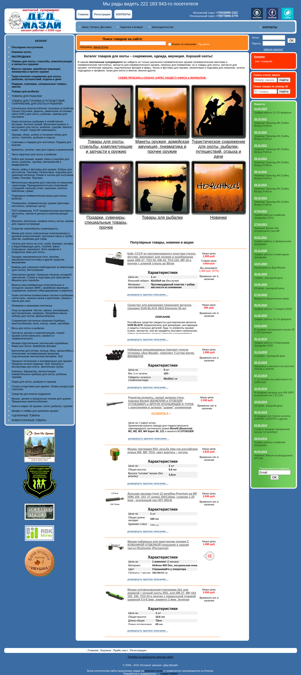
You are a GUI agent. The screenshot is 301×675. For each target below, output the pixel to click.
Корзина (106, 650)
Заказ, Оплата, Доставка (96, 27)
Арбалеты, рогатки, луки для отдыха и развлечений (42, 149)
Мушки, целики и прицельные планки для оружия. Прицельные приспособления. (42, 400)
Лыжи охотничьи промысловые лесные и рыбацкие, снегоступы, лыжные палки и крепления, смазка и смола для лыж (43, 298)
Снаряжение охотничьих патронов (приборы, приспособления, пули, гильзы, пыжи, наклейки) (40, 322)
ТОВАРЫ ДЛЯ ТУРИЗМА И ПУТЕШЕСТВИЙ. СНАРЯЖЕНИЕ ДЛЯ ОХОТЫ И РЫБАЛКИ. (38, 102)
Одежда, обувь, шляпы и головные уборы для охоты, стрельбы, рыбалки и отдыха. (39, 136)
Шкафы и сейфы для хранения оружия (35, 410)
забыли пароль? (273, 49)
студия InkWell (168, 673)
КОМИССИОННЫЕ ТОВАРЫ (29, 420)
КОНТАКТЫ (123, 14)
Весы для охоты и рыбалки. (28, 328)
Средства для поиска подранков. (31, 393)
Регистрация (102, 14)
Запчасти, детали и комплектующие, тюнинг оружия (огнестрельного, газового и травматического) (38, 335)
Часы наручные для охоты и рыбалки (34, 154)
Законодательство (163, 27)
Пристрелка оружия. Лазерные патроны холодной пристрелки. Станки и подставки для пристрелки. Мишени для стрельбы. (42, 277)
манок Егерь (101, 47)
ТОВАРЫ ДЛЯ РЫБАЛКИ (27, 96)
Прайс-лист (121, 650)
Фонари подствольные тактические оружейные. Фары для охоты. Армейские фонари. (40, 344)
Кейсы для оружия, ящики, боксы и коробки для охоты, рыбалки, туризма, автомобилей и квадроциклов (40, 162)
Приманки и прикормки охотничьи (32, 305)
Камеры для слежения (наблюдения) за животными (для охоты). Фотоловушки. (43, 268)
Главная (83, 14)
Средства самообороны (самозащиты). (35, 228)
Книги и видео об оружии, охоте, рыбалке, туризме (42, 406)
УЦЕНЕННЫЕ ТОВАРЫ (26, 415)
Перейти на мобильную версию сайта (150, 657)
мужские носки (153, 670)
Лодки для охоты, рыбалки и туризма (34, 381)
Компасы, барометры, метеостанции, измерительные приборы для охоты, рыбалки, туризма (39, 374)
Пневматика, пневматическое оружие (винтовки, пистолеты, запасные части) (41, 204)
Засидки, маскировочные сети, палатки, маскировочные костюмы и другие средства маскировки (38, 259)
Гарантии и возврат (131, 27)
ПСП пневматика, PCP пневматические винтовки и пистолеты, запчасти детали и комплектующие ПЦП (42, 213)
